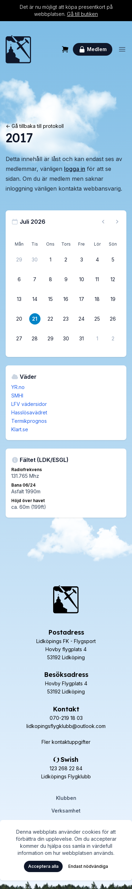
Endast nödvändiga (88, 866)
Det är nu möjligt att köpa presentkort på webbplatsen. (66, 10)
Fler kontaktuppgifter (66, 742)
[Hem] (18, 49)
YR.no (18, 387)
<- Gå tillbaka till (35, 126)
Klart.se (19, 429)
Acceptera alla (43, 866)
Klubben (66, 798)
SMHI (17, 396)
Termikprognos (29, 421)
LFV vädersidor (29, 404)
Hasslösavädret (29, 412)
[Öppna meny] (122, 49)
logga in (74, 168)
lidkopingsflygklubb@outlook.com (66, 726)
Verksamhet (66, 811)
